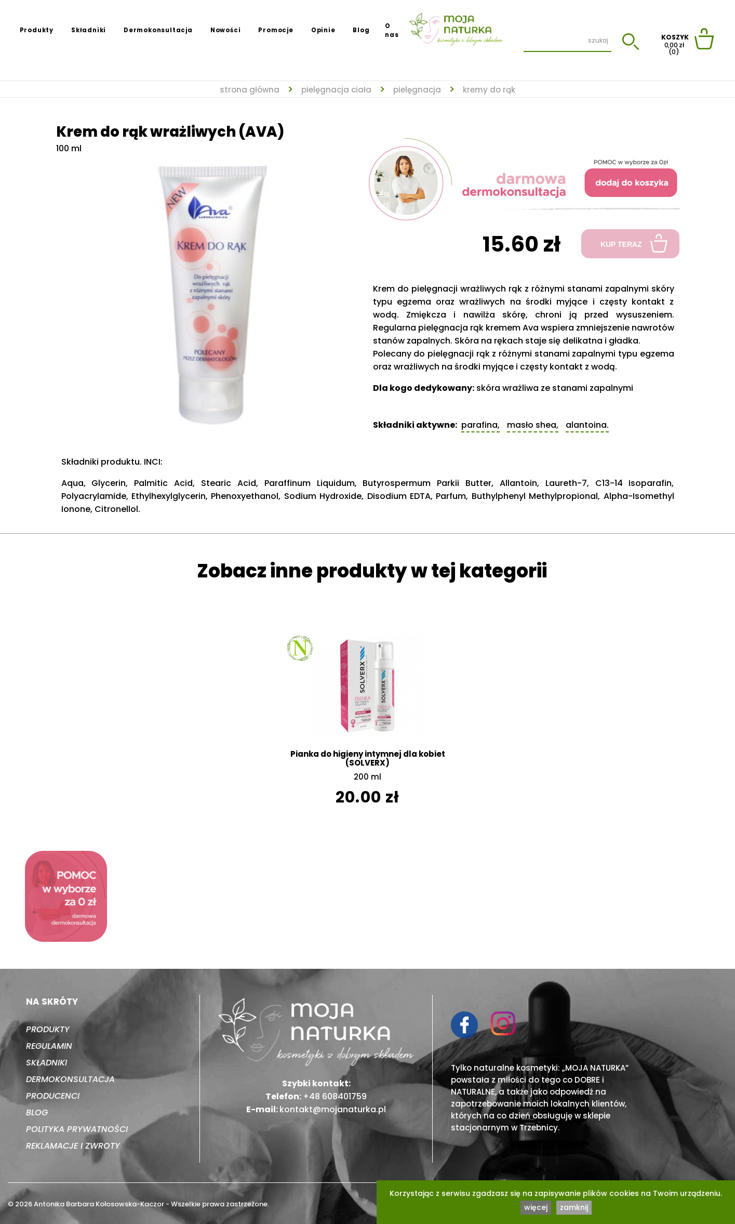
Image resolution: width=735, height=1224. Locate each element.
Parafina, (480, 425)
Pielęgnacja (417, 89)
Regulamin (49, 1046)
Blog (361, 30)
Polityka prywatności (77, 1129)
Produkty (37, 30)
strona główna (249, 89)
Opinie (323, 30)
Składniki (88, 30)
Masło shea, (532, 425)
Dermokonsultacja (158, 30)
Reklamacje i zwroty (73, 1146)
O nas (391, 30)
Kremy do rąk (489, 89)
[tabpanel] (212, 290)
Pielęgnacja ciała (336, 89)
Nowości (225, 30)
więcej (535, 1207)
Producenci (52, 1096)
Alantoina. (587, 425)
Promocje (275, 30)
